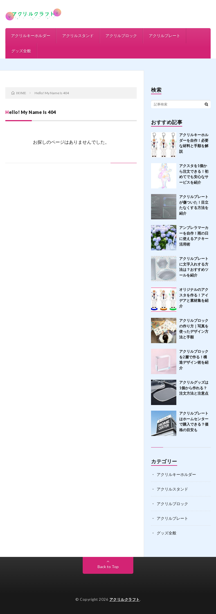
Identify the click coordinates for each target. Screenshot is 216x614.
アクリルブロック (121, 35)
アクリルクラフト (124, 599)
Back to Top (108, 566)
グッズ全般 (21, 50)
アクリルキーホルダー (30, 35)
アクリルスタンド (78, 35)
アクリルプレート (164, 35)
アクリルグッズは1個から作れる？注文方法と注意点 (193, 387)
